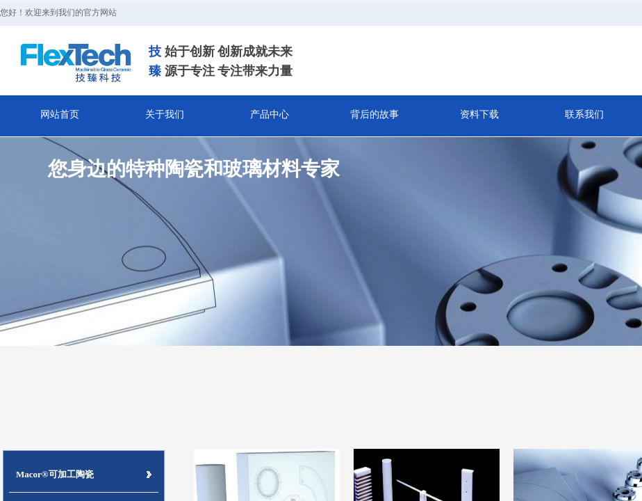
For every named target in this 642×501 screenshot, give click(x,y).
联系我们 (584, 114)
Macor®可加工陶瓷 (55, 474)
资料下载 (479, 114)
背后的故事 (374, 114)
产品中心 (269, 114)
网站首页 (59, 114)
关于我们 (164, 114)
